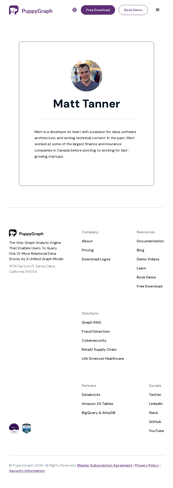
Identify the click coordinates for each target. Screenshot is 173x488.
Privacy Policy (147, 465)
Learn (141, 268)
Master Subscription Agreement (104, 465)
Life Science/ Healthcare (103, 358)
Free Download (149, 286)
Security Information (27, 470)
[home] (30, 9)
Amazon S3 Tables (97, 403)
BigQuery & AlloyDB (98, 412)
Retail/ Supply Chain (99, 349)
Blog (140, 250)
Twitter (155, 394)
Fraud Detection (96, 331)
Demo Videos (148, 259)
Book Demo (146, 277)
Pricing (88, 250)
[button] (157, 10)
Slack (153, 412)
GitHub (155, 421)
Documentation (150, 241)
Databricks (91, 394)
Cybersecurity (94, 340)
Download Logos (96, 259)
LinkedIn (156, 403)
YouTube (156, 430)
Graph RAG (91, 322)
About (87, 241)
